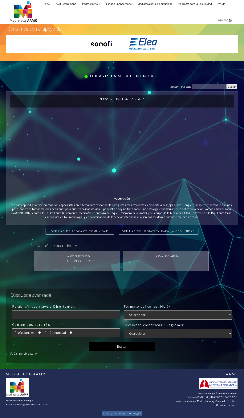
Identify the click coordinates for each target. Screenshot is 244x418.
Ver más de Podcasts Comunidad (79, 231)
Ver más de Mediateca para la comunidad (158, 231)
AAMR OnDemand (66, 4)
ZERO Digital (134, 413)
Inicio (47, 4)
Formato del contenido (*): (148, 306)
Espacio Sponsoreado (119, 4)
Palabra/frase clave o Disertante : (43, 306)
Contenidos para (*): (31, 325)
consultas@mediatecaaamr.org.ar (31, 404)
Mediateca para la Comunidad (155, 4)
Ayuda (221, 4)
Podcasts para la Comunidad (195, 4)
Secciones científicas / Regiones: (154, 325)
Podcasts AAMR (91, 4)
